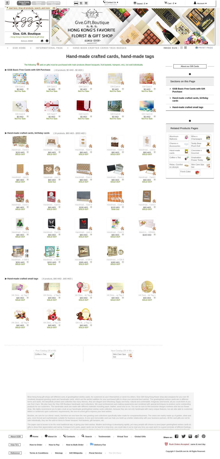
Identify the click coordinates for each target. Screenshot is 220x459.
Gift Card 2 (52, 87)
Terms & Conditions (39, 453)
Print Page (204, 48)
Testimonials (104, 436)
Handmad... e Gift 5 (20, 260)
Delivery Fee (98, 445)
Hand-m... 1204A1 (147, 232)
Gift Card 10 (147, 114)
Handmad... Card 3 (83, 205)
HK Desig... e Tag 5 (51, 295)
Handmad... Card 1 (51, 150)
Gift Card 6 (147, 87)
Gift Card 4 (115, 87)
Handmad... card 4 (83, 232)
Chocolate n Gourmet (201, 151)
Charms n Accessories (179, 144)
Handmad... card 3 (20, 177)
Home (34, 436)
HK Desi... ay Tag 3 (115, 295)
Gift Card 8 (115, 114)
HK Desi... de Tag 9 (20, 323)
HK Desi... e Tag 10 (51, 323)
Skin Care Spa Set (123, 355)
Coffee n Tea (44, 354)
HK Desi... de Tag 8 (83, 295)
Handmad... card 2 (147, 150)
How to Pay (54, 445)
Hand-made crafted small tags (187, 107)
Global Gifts (140, 436)
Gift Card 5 (84, 114)
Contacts (69, 436)
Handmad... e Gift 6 (83, 260)
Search (87, 436)
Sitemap (59, 453)
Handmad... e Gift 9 (115, 260)
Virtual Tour (122, 436)
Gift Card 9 (20, 114)
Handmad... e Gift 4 (51, 260)
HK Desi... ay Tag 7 (20, 295)
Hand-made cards (179, 151)
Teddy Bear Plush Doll (201, 144)
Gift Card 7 (52, 114)
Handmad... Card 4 (20, 232)
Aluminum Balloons (179, 137)
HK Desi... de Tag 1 (147, 295)
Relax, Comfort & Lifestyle (179, 165)
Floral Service (95, 453)
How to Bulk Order (75, 445)
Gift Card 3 (84, 87)
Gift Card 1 (20, 87)
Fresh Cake (190, 171)
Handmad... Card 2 (20, 150)
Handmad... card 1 (52, 177)
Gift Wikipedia (75, 453)
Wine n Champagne (201, 137)
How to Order (36, 445)
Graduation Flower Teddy (201, 158)
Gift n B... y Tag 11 (83, 323)
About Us (51, 436)
